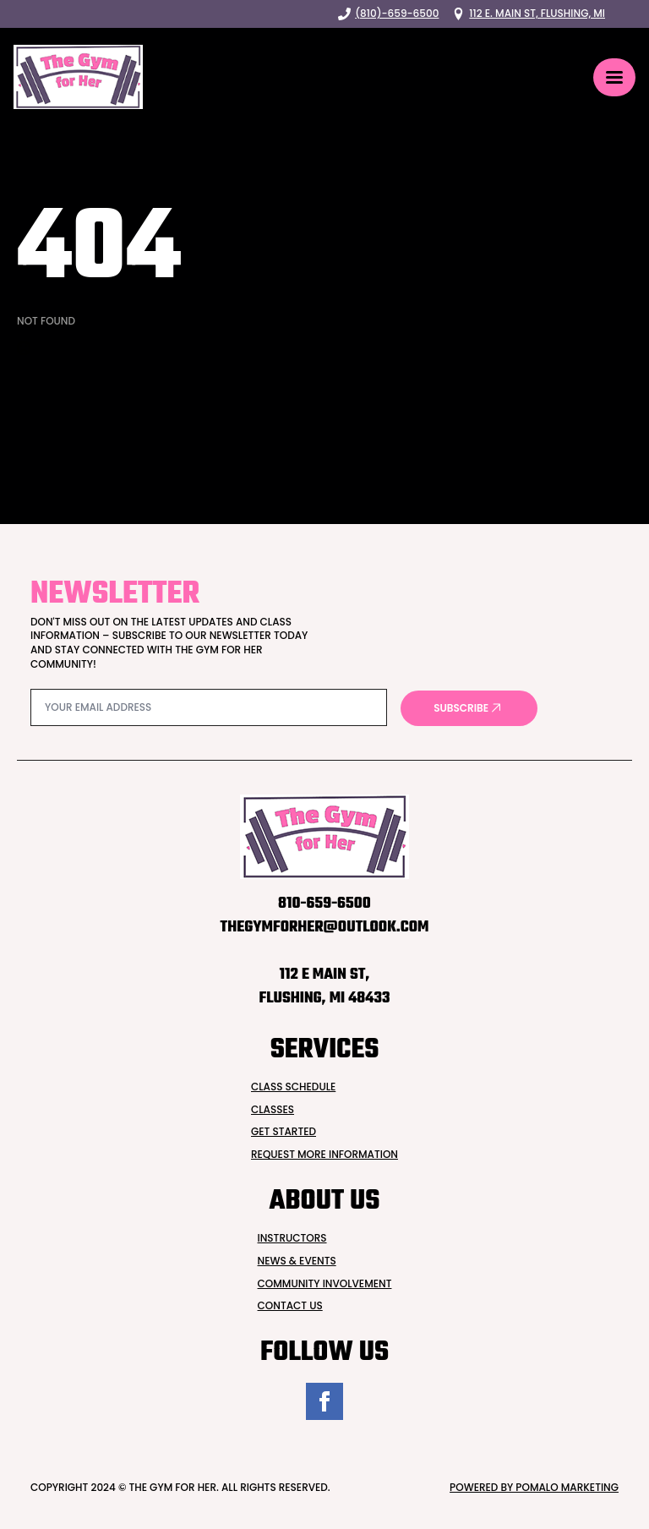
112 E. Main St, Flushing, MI (537, 13)
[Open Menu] (614, 77)
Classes (272, 1110)
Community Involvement (325, 1284)
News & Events (297, 1261)
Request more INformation (324, 1154)
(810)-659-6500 (397, 13)
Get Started (283, 1132)
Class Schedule (293, 1087)
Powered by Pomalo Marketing (534, 1487)
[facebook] (324, 1401)
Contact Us (290, 1306)
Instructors (292, 1238)
